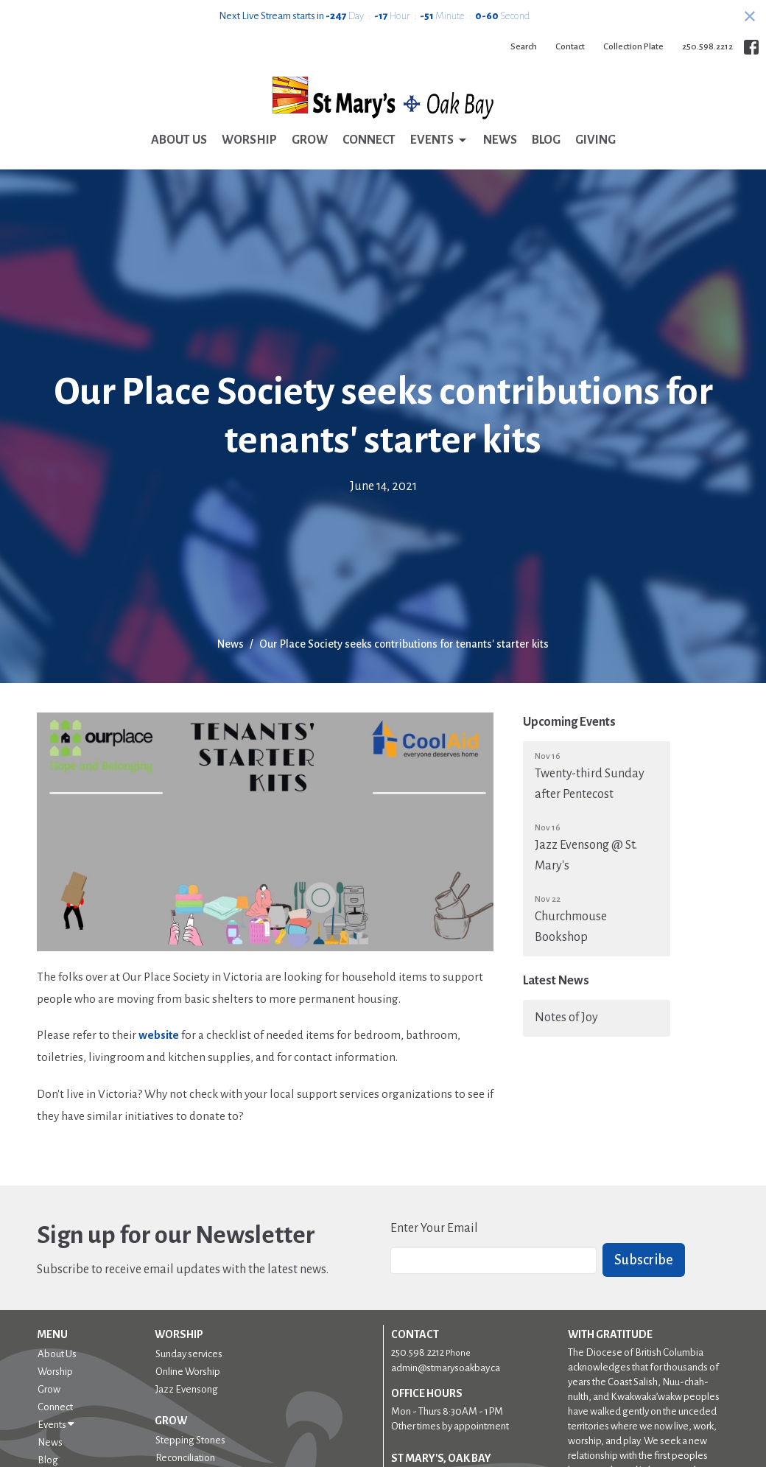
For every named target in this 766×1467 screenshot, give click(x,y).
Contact (570, 47)
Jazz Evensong (186, 1389)
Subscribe (643, 1260)
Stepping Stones (190, 1440)
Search (523, 47)
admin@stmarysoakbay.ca (445, 1367)
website (158, 1035)
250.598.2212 (707, 47)
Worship (249, 140)
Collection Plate (633, 47)
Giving (595, 140)
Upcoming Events (569, 722)
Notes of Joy (566, 1017)
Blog (546, 140)
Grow (310, 140)
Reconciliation (185, 1457)
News (500, 140)
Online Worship (187, 1371)
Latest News (556, 980)
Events (439, 140)
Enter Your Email (434, 1228)
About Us (179, 140)
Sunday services (188, 1353)
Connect (369, 140)
